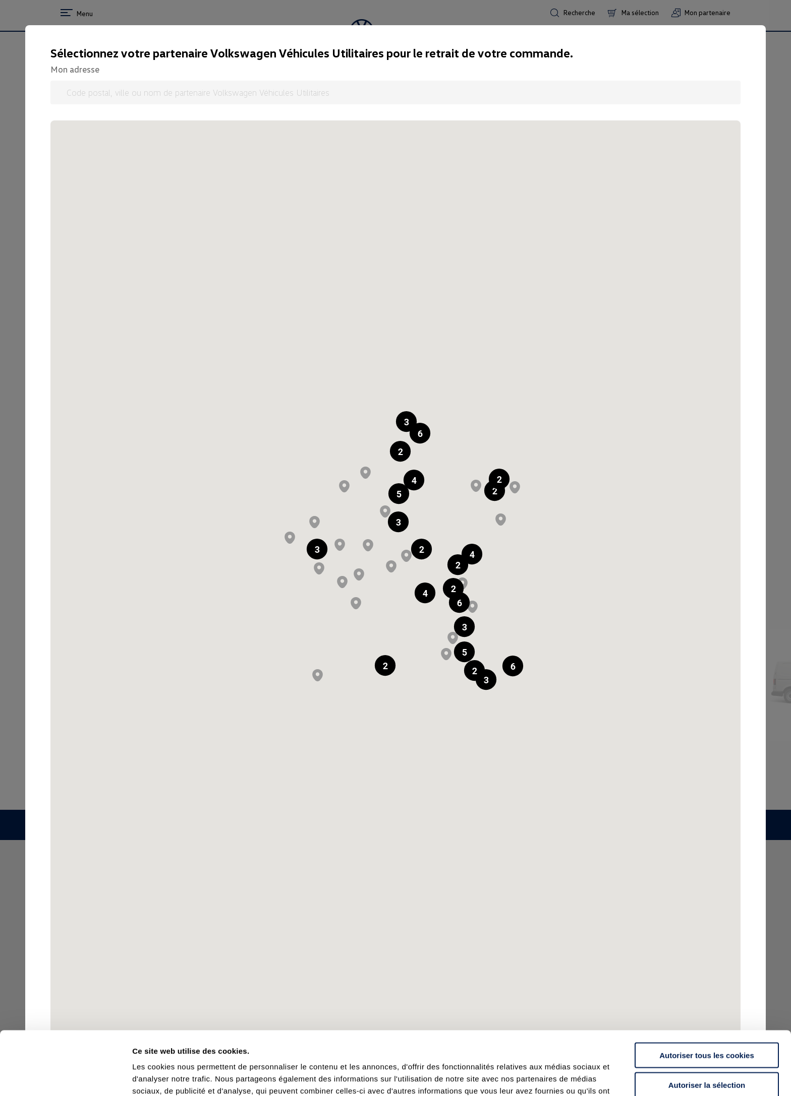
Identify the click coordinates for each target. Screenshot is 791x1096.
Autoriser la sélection (707, 1025)
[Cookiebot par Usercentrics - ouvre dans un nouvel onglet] (65, 1076)
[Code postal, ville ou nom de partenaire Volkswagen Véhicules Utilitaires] (395, 92)
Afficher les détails (556, 1076)
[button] (400, 451)
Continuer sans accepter (706, 1054)
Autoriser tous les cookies (706, 995)
